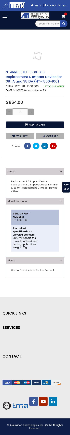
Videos (12, 260)
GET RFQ (66, 187)
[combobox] (51, 23)
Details (12, 171)
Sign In (37, 5)
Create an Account (57, 5)
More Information (18, 201)
